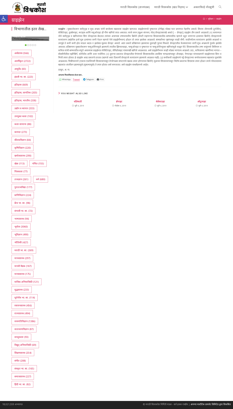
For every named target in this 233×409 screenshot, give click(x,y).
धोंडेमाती (78, 101)
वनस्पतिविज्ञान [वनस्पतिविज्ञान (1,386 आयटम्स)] (24, 321)
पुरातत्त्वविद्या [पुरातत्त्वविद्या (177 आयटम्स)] (23, 187)
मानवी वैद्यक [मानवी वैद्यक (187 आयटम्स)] (23, 266)
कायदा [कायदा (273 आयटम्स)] (20, 132)
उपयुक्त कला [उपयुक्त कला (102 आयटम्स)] (23, 116)
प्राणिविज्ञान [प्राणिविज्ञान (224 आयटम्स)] (22, 195)
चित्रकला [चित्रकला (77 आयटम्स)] (20, 171)
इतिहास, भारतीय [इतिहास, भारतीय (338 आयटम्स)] (25, 100)
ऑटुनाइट (201, 101)
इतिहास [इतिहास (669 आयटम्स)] (21, 84)
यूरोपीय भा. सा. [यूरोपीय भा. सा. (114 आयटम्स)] (24, 297)
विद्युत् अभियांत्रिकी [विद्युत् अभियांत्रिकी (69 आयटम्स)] (25, 345)
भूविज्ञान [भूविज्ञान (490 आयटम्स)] (21, 234)
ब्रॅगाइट (119, 101)
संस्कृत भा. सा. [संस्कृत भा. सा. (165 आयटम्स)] (24, 368)
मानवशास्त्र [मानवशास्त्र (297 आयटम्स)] (22, 258)
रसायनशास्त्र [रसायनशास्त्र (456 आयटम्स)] (23, 305)
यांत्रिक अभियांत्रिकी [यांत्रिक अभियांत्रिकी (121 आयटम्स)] (26, 282)
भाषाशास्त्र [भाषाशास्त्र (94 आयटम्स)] (21, 218)
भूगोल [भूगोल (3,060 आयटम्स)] (21, 226)
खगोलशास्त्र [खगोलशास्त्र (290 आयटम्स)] (22, 155)
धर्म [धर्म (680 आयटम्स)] (40, 179)
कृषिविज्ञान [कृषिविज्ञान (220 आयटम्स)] (22, 148)
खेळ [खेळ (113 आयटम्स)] (19, 163)
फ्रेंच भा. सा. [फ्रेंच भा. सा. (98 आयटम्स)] (22, 203)
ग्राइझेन (218, 18)
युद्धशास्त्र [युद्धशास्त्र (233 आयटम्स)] (21, 289)
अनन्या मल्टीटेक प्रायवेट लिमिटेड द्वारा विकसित (211, 404)
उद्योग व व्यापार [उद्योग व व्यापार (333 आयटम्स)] (24, 108)
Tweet (76, 79)
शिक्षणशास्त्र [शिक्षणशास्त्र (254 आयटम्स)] (22, 353)
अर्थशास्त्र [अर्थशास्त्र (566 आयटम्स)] (21, 53)
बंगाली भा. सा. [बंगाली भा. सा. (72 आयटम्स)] (23, 211)
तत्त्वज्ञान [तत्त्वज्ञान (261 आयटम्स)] (21, 179)
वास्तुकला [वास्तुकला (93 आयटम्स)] (21, 337)
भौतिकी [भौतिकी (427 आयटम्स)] (21, 242)
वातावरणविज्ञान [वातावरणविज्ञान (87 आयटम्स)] (24, 329)
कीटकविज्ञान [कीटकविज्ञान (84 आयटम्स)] (22, 140)
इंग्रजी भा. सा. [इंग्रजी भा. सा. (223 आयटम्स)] (23, 77)
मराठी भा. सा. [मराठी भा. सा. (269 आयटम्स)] (23, 250)
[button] (4, 19)
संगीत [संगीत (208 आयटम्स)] (20, 360)
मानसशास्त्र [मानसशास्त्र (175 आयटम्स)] (22, 274)
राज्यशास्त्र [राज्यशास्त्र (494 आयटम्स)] (22, 313)
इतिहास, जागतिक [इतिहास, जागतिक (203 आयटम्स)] (25, 92)
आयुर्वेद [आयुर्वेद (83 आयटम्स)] (20, 69)
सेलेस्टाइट (160, 101)
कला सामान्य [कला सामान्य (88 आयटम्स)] (22, 124)
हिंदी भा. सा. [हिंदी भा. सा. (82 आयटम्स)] (22, 384)
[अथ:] (204, 18)
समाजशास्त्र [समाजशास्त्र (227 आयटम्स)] (22, 376)
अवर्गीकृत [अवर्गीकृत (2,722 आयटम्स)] (22, 61)
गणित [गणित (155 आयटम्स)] (38, 163)
